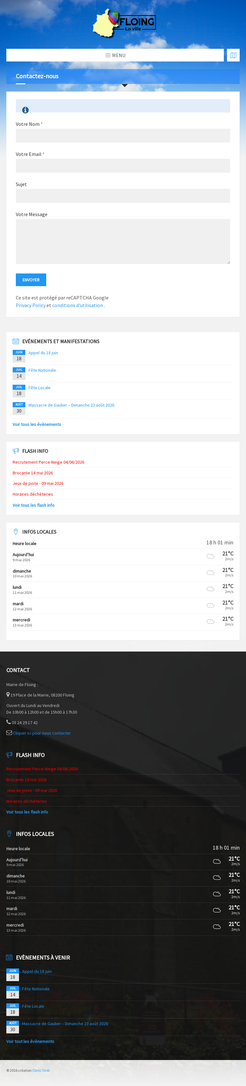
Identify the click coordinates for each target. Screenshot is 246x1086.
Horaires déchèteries (33, 494)
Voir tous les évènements (37, 424)
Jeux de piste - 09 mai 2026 (38, 483)
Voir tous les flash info (33, 505)
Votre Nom (29, 124)
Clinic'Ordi (41, 1070)
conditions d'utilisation (78, 305)
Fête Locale (39, 387)
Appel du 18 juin (43, 353)
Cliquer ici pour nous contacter (42, 733)
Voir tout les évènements (30, 1041)
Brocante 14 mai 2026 (33, 473)
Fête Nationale (42, 370)
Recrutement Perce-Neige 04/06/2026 (48, 462)
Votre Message (31, 214)
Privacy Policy (31, 305)
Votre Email (30, 154)
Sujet (21, 184)
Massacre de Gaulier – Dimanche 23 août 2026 (71, 405)
